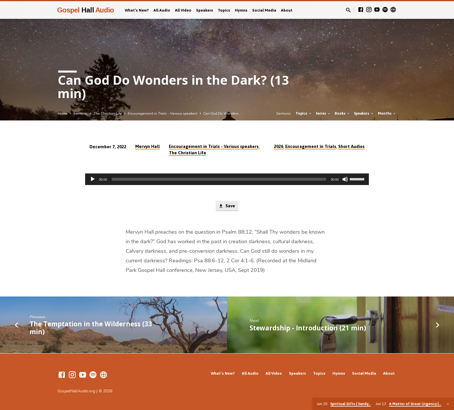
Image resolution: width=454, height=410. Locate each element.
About (286, 10)
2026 (278, 146)
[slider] (219, 179)
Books (342, 113)
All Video (183, 10)
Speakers (204, 10)
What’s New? (137, 10)
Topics (224, 10)
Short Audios (351, 146)
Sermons (80, 113)
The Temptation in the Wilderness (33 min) (91, 327)
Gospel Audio (85, 10)
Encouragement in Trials (310, 146)
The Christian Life (108, 113)
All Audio (161, 10)
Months (387, 113)
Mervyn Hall (147, 146)
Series (323, 113)
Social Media (264, 10)
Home (62, 113)
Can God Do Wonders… (222, 113)
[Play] (93, 179)
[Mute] (345, 179)
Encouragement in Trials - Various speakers (162, 113)
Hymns (241, 10)
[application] (227, 179)
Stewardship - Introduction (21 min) (308, 327)
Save (227, 206)
